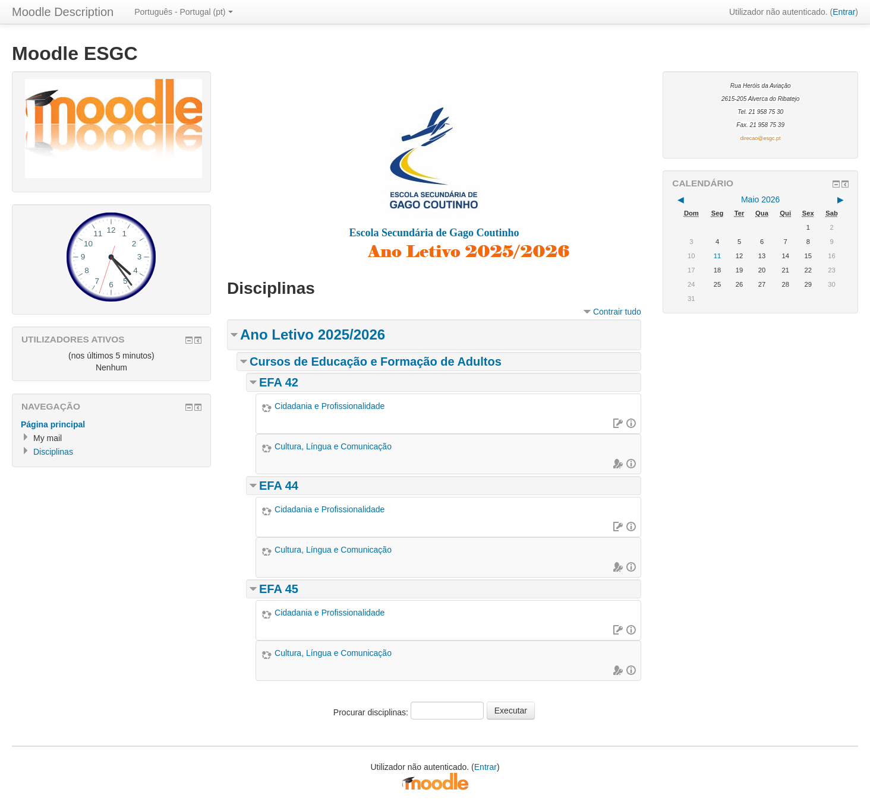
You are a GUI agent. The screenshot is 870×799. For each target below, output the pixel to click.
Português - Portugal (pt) (183, 12)
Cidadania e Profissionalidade (329, 406)
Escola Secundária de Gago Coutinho (434, 233)
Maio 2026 (760, 199)
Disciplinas (53, 451)
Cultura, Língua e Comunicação (333, 446)
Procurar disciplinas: (372, 712)
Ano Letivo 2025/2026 (312, 334)
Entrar (844, 12)
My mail (47, 438)
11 (717, 255)
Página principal (53, 424)
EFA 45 (278, 588)
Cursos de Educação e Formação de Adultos (376, 361)
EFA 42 (278, 382)
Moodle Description (63, 11)
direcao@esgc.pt (760, 138)
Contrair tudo (617, 311)
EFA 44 (278, 485)
